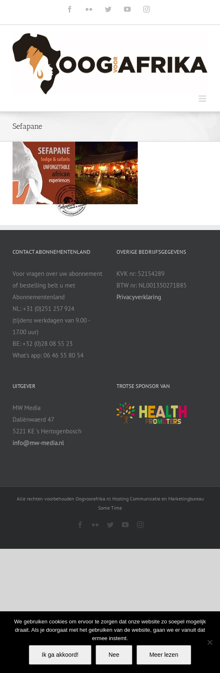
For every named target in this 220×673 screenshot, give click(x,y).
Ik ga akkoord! (60, 654)
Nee (114, 654)
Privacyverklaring (138, 297)
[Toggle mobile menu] (203, 98)
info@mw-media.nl (38, 443)
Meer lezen (163, 654)
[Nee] (209, 642)
